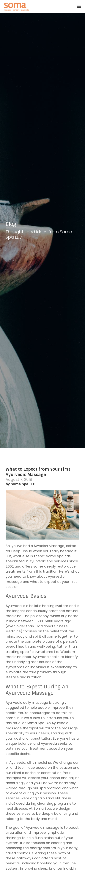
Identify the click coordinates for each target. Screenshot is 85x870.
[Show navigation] (78, 6)
